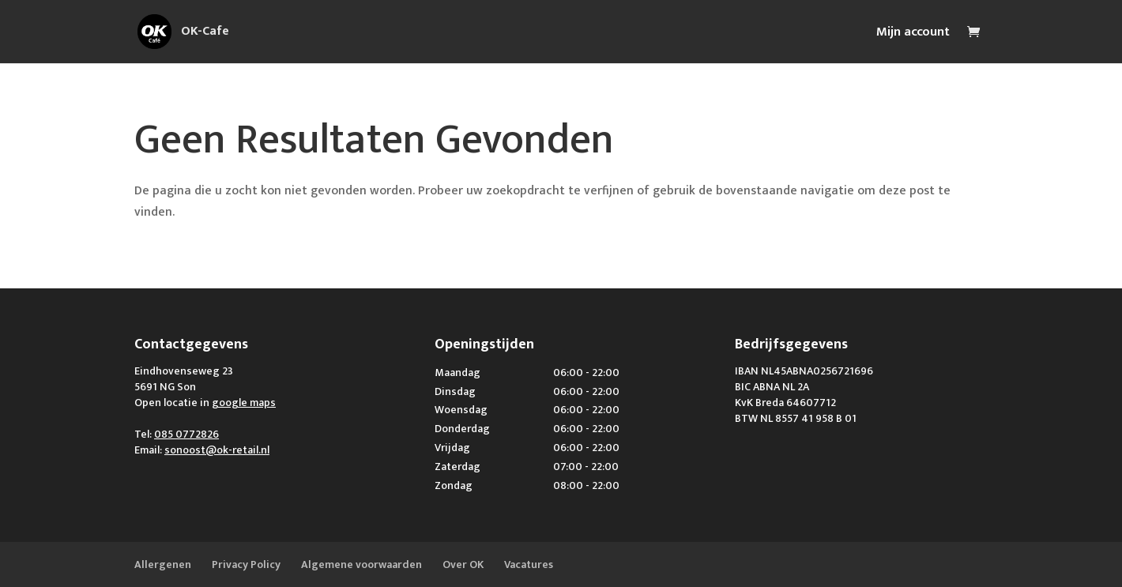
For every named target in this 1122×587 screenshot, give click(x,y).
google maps (244, 402)
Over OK (463, 564)
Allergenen (162, 564)
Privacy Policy (246, 564)
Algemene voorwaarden (361, 564)
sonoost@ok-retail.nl (216, 450)
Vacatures (528, 564)
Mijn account (913, 34)
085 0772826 (186, 434)
